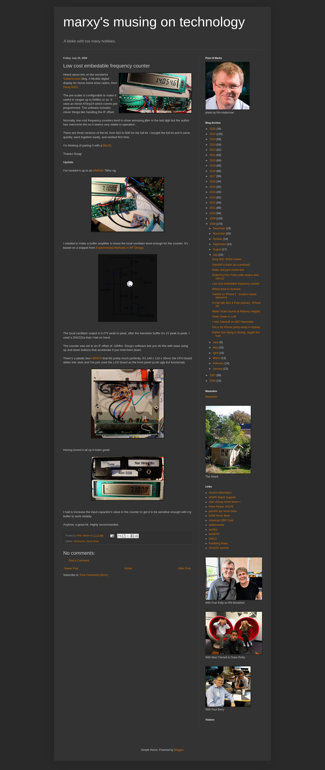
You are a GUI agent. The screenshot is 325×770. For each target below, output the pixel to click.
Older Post (184, 568)
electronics (79, 541)
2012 (213, 202)
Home (128, 568)
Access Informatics (220, 492)
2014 (213, 192)
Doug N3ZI (70, 87)
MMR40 (98, 170)
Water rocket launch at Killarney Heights (236, 311)
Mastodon (211, 396)
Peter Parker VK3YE (221, 506)
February (218, 363)
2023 (213, 144)
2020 (213, 160)
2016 (213, 181)
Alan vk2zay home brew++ (225, 501)
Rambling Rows (218, 543)
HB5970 (96, 358)
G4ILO (213, 538)
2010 (213, 213)
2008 (213, 223)
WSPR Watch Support (222, 497)
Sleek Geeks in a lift (224, 316)
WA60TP (214, 534)
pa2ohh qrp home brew (223, 511)
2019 (213, 165)
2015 (213, 186)
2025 (213, 134)
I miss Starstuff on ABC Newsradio (232, 321)
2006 (213, 380)
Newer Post (71, 568)
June (216, 342)
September (220, 244)
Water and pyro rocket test (228, 269)
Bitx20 (107, 145)
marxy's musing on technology (154, 21)
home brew (92, 541)
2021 (213, 155)
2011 (213, 207)
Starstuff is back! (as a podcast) (231, 264)
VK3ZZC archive (219, 548)
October (218, 239)
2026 (213, 128)
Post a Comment (79, 560)
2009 (213, 218)
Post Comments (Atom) (94, 575)
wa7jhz (213, 529)
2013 (213, 197)
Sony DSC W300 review (226, 259)
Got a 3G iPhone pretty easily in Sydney (236, 327)
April (216, 353)
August (217, 249)
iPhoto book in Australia (226, 289)
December (219, 228)
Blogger (178, 749)
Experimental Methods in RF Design (120, 247)
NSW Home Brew (219, 515)
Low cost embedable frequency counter (235, 283)
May (216, 347)
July (215, 254)
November (219, 233)
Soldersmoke (72, 78)
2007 (213, 375)
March (217, 358)
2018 (213, 171)
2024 (213, 139)
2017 (213, 176)
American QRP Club (221, 520)
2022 (213, 149)
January (218, 368)
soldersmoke (216, 524)
